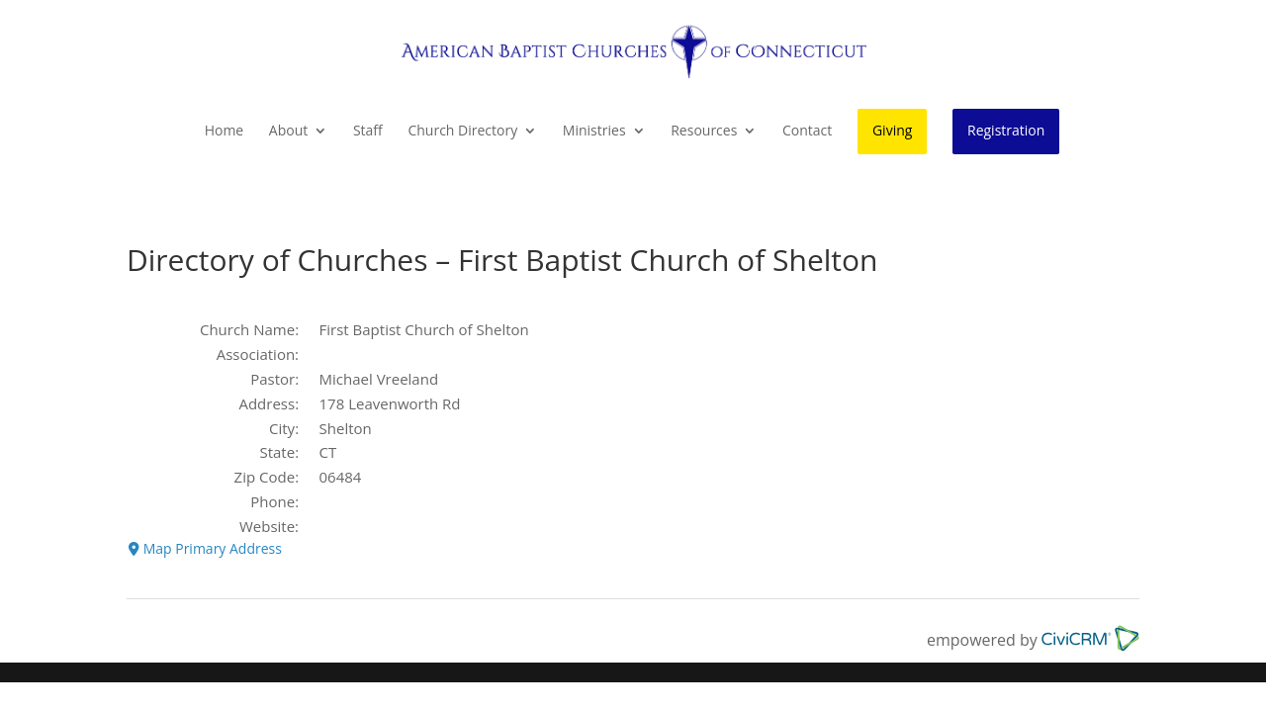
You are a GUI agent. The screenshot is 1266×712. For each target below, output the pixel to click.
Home (224, 131)
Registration (1005, 130)
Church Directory (462, 131)
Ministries (594, 131)
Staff (368, 131)
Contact (807, 131)
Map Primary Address (205, 548)
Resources (704, 131)
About (288, 131)
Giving (892, 130)
